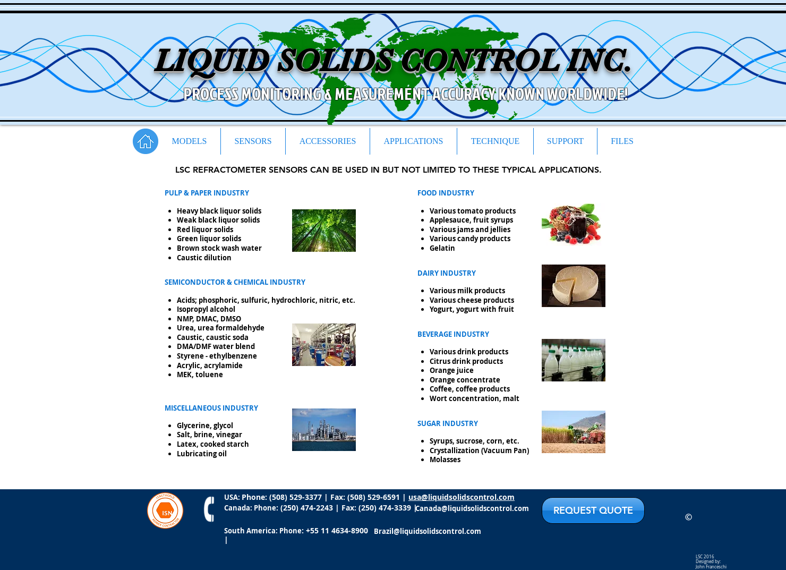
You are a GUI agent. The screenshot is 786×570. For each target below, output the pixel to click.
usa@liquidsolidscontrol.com (461, 497)
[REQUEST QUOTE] (593, 510)
